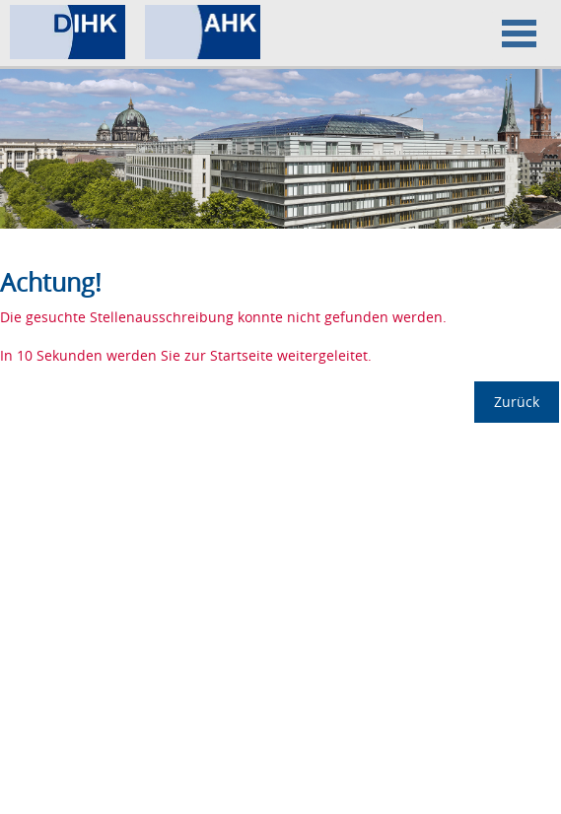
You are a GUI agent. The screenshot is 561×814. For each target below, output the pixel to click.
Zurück (516, 401)
